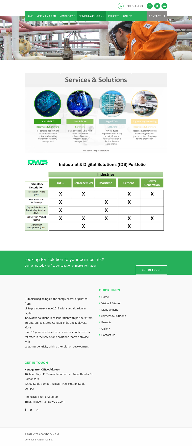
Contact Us (157, 16)
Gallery (127, 15)
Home (30, 15)
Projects (113, 15)
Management (67, 15)
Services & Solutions (113, 316)
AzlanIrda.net (45, 439)
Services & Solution (90, 15)
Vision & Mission (46, 15)
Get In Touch (151, 262)
